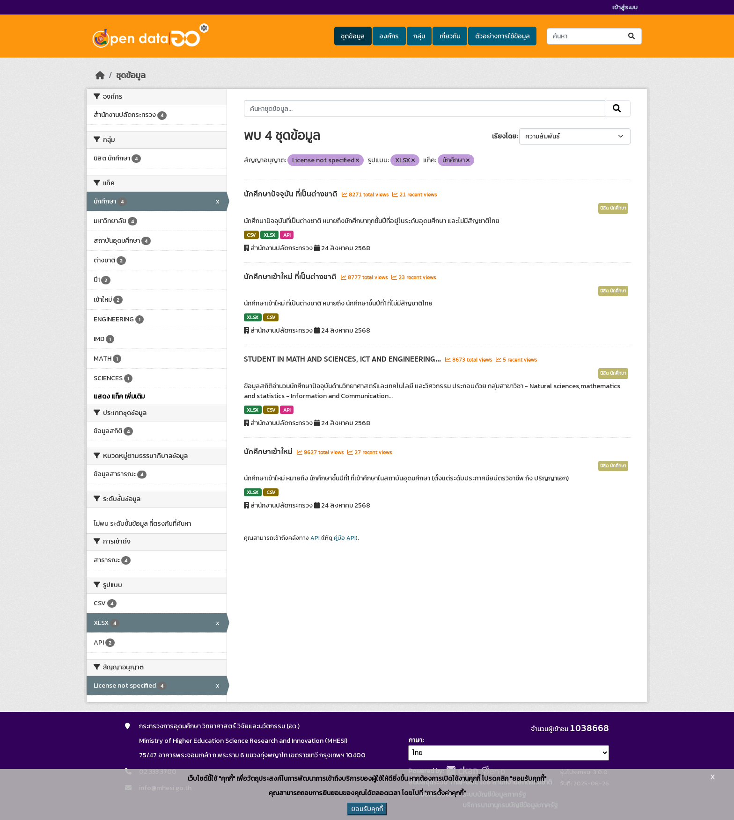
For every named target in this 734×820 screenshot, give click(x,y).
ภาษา (415, 740)
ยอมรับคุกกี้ (367, 809)
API (287, 235)
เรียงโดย (504, 136)
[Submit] (632, 36)
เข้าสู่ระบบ (625, 7)
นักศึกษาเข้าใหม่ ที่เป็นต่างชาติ (291, 277)
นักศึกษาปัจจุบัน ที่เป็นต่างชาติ (291, 194)
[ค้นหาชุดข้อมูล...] (594, 36)
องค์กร (389, 36)
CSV (251, 235)
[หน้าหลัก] (100, 75)
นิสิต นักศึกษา (613, 208)
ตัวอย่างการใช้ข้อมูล (502, 36)
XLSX (269, 235)
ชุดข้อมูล (353, 36)
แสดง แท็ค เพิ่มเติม (119, 396)
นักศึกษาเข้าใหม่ (269, 452)
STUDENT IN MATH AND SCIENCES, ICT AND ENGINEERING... (343, 359)
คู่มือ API (345, 538)
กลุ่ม (419, 36)
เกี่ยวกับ (450, 36)
